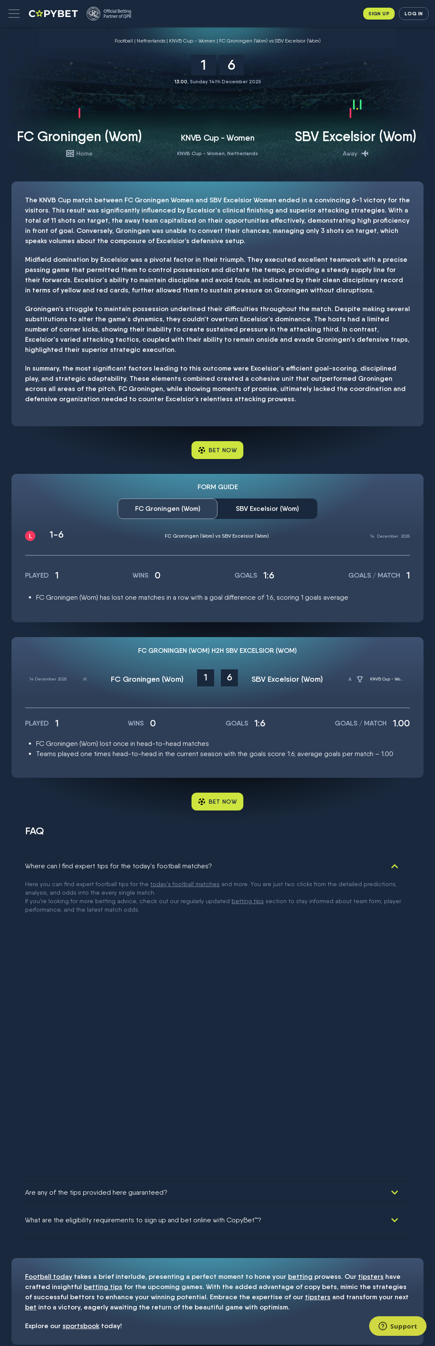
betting (300, 978)
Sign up (379, 13)
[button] (14, 13)
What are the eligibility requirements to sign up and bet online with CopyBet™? (143, 921)
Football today (48, 978)
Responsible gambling (24, 1210)
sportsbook (80, 1027)
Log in (413, 13)
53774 (236, 1112)
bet (31, 1008)
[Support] (398, 1326)
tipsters (371, 978)
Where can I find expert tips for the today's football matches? (118, 866)
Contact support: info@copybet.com (35, 1251)
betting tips (103, 988)
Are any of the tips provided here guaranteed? (96, 894)
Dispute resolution (35, 1224)
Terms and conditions (23, 1193)
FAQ (11, 1236)
